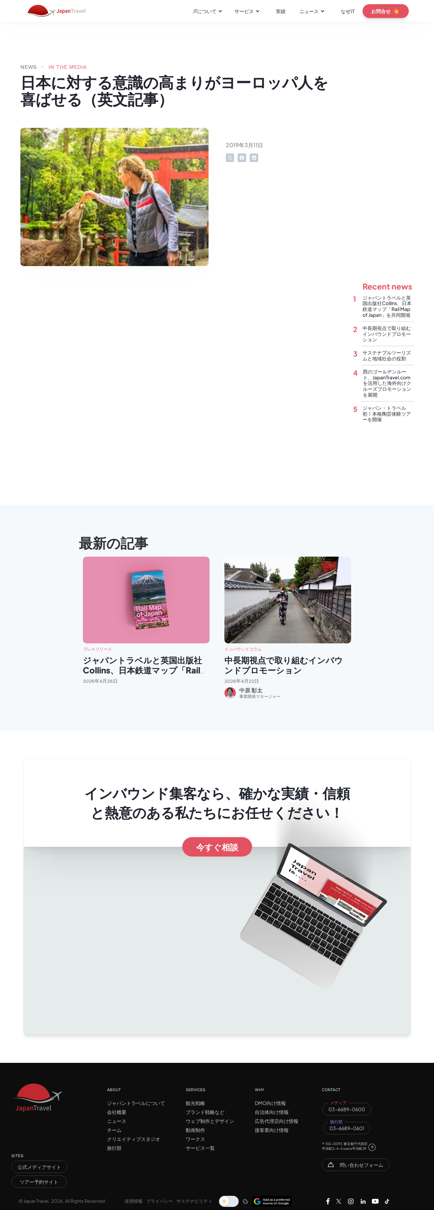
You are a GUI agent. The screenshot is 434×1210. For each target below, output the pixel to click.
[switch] (229, 1201)
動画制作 (195, 1130)
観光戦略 (195, 1103)
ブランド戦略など (205, 1112)
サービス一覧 (200, 1148)
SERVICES (195, 1089)
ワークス (195, 1139)
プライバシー (159, 1201)
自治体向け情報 (272, 1112)
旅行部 (114, 1148)
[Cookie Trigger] (245, 1201)
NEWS (28, 67)
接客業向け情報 (272, 1130)
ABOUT (114, 1089)
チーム (114, 1130)
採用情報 (134, 1201)
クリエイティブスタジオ (133, 1139)
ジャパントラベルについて (136, 1103)
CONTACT (331, 1089)
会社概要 (116, 1112)
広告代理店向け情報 (276, 1121)
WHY (259, 1089)
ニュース (116, 1121)
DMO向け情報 (270, 1103)
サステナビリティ (194, 1201)
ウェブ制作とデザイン (210, 1121)
